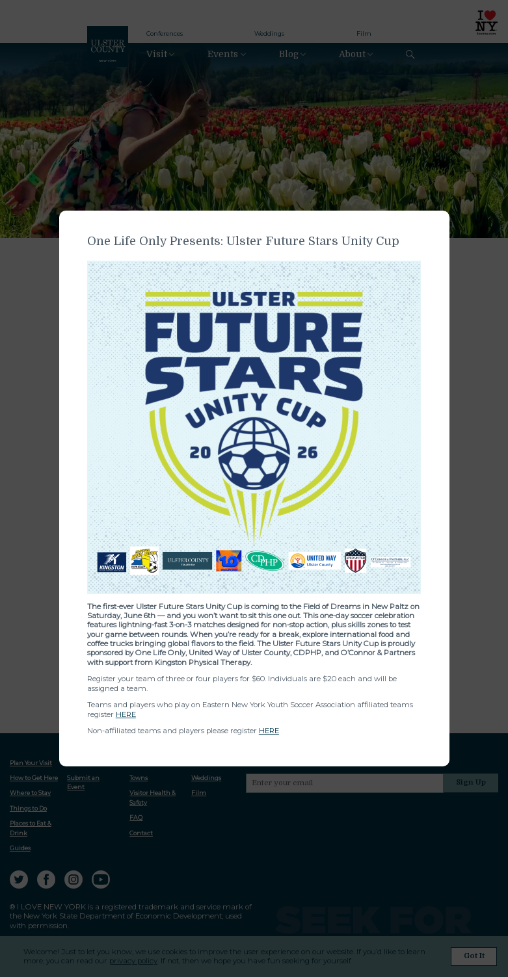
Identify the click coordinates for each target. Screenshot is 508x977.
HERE (126, 714)
